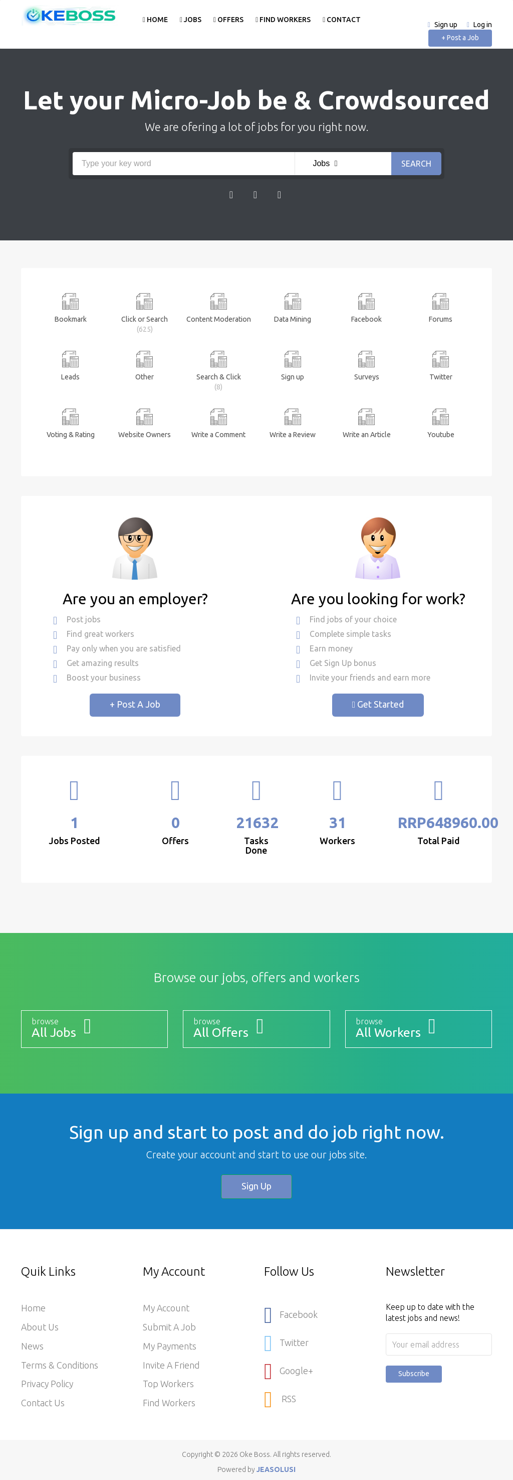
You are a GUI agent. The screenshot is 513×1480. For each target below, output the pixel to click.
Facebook (291, 1315)
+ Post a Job (460, 38)
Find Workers (282, 20)
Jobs (190, 20)
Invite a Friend (171, 1366)
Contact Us (43, 1404)
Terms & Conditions (59, 1366)
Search (416, 163)
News (32, 1346)
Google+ (288, 1370)
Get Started (378, 705)
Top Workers (168, 1385)
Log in (482, 25)
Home (154, 20)
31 (337, 822)
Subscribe (413, 1374)
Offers (228, 20)
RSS (280, 1398)
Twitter (286, 1342)
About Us (40, 1327)
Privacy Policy (47, 1385)
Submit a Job (169, 1327)
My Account (166, 1308)
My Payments (170, 1346)
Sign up (445, 25)
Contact (342, 20)
